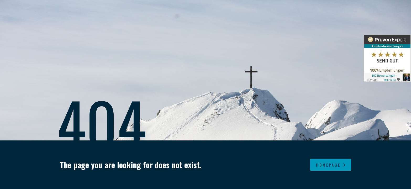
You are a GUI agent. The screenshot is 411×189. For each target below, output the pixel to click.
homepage (331, 165)
